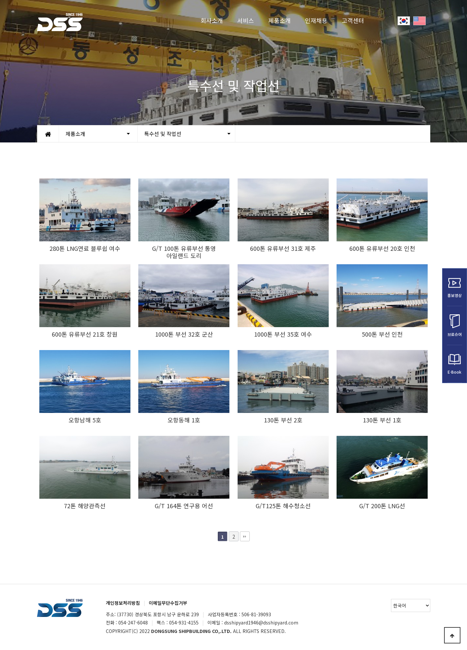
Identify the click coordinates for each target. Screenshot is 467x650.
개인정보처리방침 (123, 603)
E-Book (454, 364)
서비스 (245, 20)
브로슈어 (454, 325)
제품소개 (279, 20)
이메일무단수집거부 (168, 603)
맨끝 (245, 536)
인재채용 (316, 20)
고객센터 (353, 20)
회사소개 (212, 20)
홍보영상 (454, 287)
